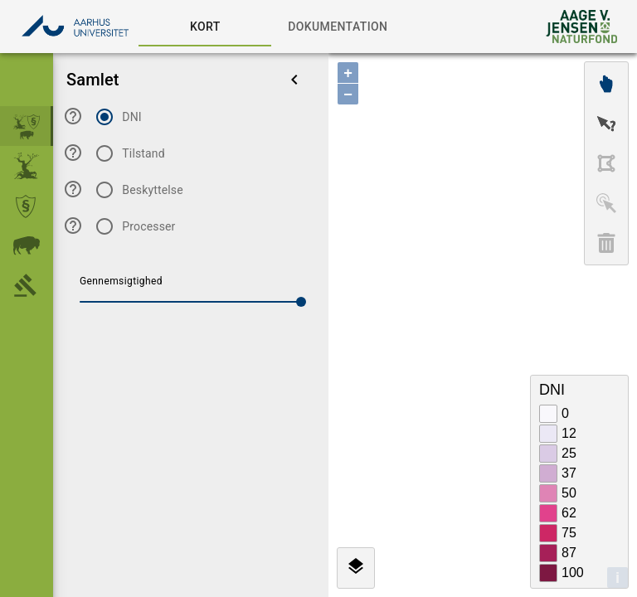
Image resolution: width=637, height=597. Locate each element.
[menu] (294, 80)
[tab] (205, 26)
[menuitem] (26, 126)
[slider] (301, 302)
